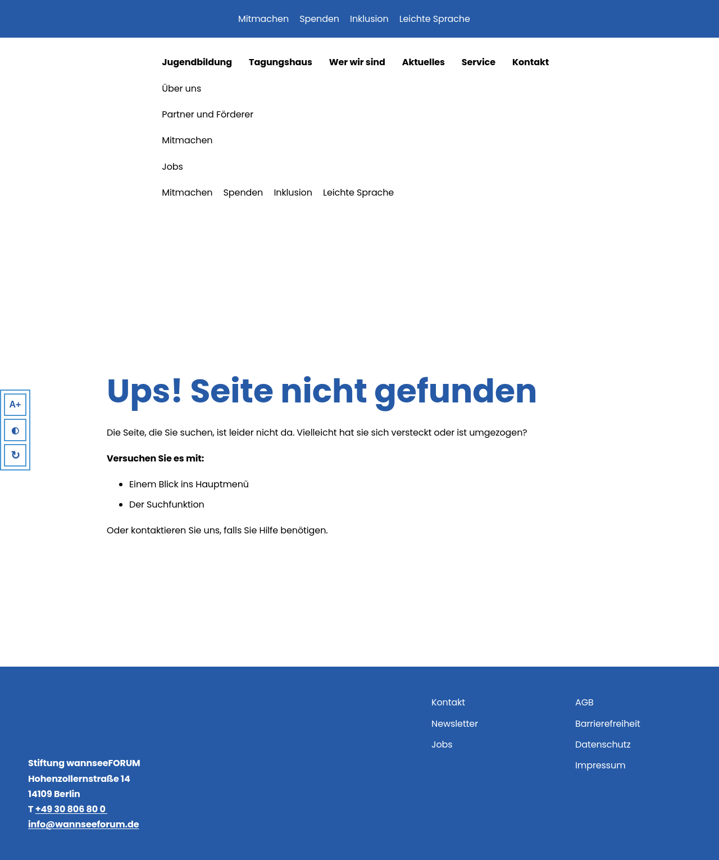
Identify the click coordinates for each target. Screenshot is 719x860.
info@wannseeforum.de (83, 824)
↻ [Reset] (15, 455)
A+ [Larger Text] (15, 404)
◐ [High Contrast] (15, 430)
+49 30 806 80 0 (71, 809)
